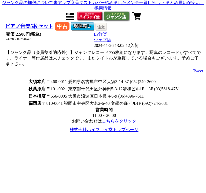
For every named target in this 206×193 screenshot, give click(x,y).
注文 (101, 27)
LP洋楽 (101, 34)
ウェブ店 (102, 40)
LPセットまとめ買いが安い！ (176, 2)
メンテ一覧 (137, 2)
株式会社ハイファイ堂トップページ (104, 129)
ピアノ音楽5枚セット (29, 26)
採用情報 (103, 8)
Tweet (198, 71)
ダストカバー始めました (102, 2)
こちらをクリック (119, 121)
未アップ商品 (66, 2)
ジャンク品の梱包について (27, 2)
